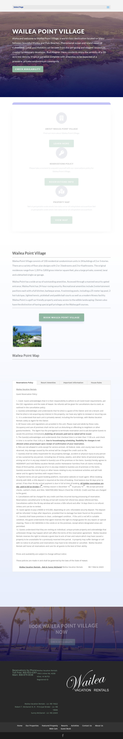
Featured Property (50, 725)
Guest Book (66, 728)
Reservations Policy (24, 382)
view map (61, 225)
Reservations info (61, 186)
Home (19, 725)
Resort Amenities (48, 382)
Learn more (61, 148)
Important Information (73, 382)
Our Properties (32, 725)
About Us (99, 725)
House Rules (96, 382)
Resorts (64, 725)
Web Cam (53, 728)
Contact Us (87, 725)
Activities (75, 725)
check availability (27, 69)
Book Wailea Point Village (62, 317)
